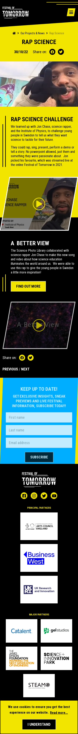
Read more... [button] (59, 713)
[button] (39, 724)
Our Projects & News (33, 33)
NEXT (25, 369)
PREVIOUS (10, 369)
